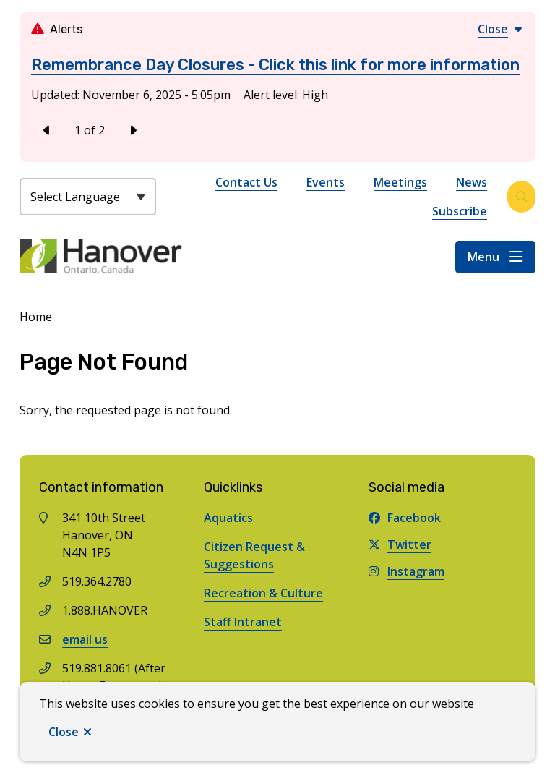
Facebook (405, 518)
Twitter (400, 544)
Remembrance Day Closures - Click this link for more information (275, 64)
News (471, 182)
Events (325, 182)
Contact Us (246, 182)
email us (85, 639)
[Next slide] (132, 130)
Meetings (400, 182)
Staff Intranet (243, 622)
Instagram (406, 571)
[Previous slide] (47, 130)
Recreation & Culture (263, 593)
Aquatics (228, 518)
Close (63, 732)
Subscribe (459, 211)
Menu (483, 257)
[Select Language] (88, 196)
